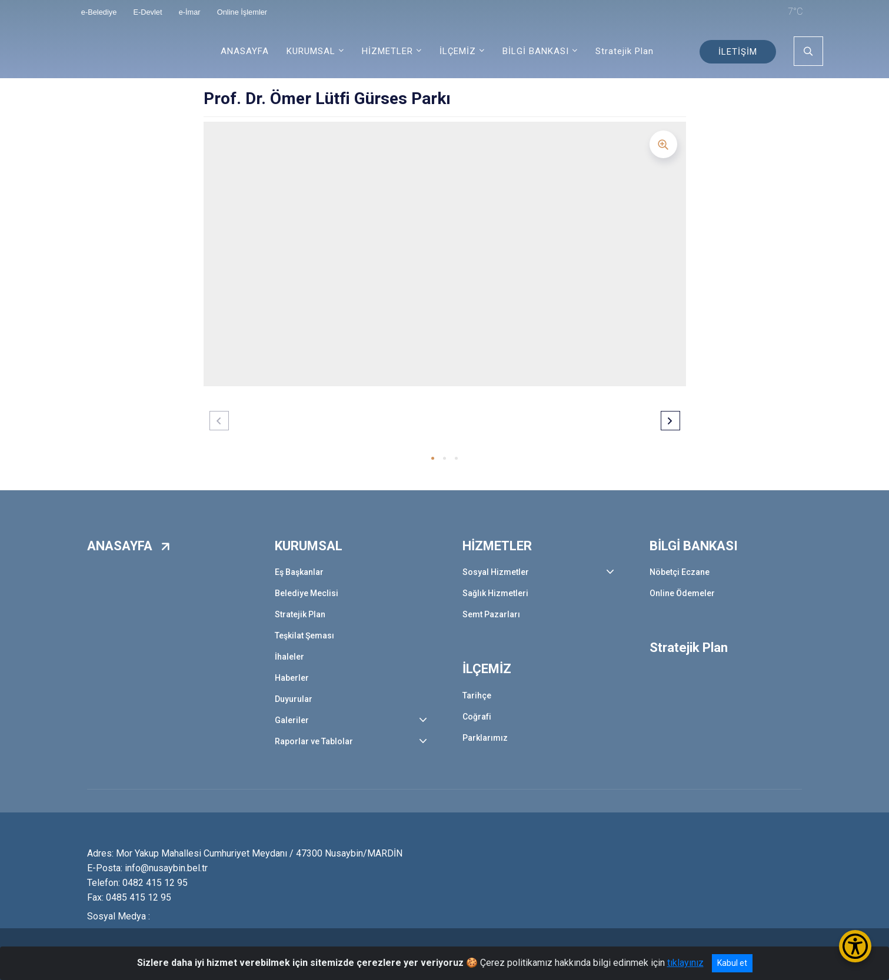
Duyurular (293, 699)
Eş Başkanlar (299, 572)
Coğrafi (476, 716)
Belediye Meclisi (306, 593)
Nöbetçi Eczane (680, 572)
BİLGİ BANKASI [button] (535, 51)
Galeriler (292, 720)
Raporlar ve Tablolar (314, 741)
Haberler (292, 678)
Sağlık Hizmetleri (495, 593)
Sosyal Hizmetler (495, 572)
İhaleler (289, 656)
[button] (432, 458)
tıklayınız (685, 962)
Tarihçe (476, 695)
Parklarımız (485, 737)
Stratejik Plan (624, 51)
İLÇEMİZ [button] (457, 51)
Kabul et (732, 963)
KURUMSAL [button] (311, 51)
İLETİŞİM (737, 51)
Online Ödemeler (682, 593)
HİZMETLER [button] (387, 51)
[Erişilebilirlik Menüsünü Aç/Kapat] (855, 946)
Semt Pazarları (491, 614)
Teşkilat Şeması (304, 635)
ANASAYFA (245, 51)
